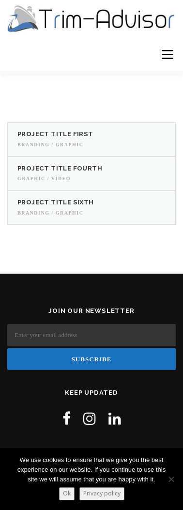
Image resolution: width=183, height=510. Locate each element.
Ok (67, 493)
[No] (171, 479)
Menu (166, 54)
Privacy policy (102, 493)
